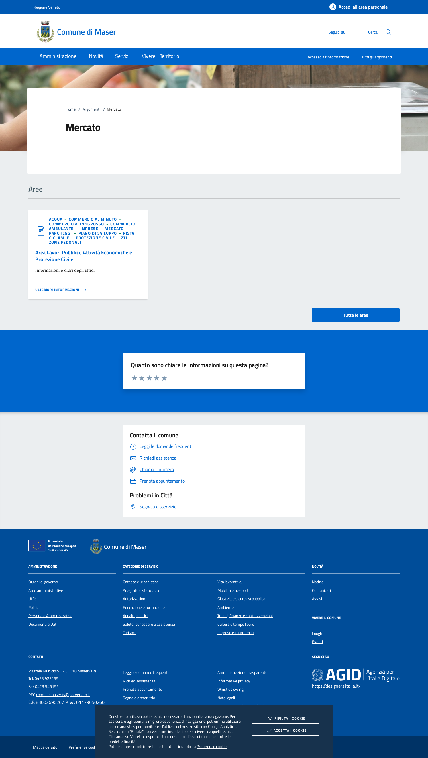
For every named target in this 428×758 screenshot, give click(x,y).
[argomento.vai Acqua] (56, 219)
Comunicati (321, 590)
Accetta (285, 730)
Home (71, 109)
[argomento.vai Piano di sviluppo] (98, 233)
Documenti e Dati (42, 624)
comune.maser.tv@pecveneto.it (63, 695)
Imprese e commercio (235, 632)
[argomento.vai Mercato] (115, 228)
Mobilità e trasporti (233, 590)
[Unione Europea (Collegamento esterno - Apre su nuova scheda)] (53, 547)
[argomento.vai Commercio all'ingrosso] (77, 224)
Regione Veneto (47, 7)
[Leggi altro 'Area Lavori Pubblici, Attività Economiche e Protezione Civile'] (61, 290)
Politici (33, 607)
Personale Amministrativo (50, 616)
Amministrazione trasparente (242, 672)
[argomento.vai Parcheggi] (61, 233)
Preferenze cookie (212, 746)
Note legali (226, 698)
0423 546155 (47, 686)
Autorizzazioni (134, 599)
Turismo (129, 632)
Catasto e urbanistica (140, 582)
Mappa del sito (45, 747)
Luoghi (317, 633)
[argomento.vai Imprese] (89, 228)
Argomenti (91, 109)
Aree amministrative (45, 590)
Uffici (32, 599)
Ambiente (225, 607)
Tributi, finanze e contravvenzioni (245, 616)
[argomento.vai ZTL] (125, 238)
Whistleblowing (230, 689)
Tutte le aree (355, 315)
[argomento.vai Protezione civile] (96, 238)
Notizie (317, 582)
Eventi (317, 642)
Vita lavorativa (229, 582)
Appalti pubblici (135, 616)
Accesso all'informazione (328, 57)
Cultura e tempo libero (235, 624)
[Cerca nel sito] (388, 32)
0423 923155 (46, 678)
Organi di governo (43, 582)
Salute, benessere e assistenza (149, 624)
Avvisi (317, 599)
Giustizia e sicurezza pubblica (241, 599)
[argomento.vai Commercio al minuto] (93, 219)
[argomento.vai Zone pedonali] (65, 242)
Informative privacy (233, 681)
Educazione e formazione (144, 607)
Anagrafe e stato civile (141, 590)
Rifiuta (285, 718)
